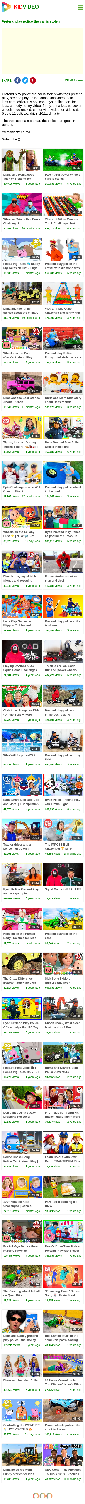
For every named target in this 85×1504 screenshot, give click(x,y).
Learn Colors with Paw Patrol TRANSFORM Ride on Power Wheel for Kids (62, 1161)
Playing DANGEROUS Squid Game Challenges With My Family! (20, 670)
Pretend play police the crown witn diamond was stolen (62, 268)
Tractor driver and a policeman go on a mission (17, 848)
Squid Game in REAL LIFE (63, 889)
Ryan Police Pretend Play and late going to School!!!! (21, 893)
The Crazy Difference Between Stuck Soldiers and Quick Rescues (19, 982)
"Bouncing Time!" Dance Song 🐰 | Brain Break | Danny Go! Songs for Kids (63, 1295)
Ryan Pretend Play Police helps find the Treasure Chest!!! (62, 536)
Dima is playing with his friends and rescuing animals (19, 580)
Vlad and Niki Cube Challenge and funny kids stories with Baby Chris (62, 313)
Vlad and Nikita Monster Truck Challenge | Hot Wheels (61, 223)
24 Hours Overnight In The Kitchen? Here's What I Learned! (63, 1384)
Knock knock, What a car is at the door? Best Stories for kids (62, 1027)
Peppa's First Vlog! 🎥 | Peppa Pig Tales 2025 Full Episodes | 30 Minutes (21, 1072)
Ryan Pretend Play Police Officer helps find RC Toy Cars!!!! (21, 1027)
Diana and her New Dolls (20, 1380)
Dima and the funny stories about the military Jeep (20, 313)
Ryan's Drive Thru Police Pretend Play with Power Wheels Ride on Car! (62, 1250)
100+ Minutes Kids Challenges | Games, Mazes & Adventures (17, 1206)
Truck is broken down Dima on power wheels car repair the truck (61, 670)
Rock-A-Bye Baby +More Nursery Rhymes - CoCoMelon (20, 1250)
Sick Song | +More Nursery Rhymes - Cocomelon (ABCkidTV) (61, 982)
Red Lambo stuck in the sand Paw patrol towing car (61, 1340)
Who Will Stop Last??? (19, 755)
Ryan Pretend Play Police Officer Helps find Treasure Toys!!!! (62, 446)
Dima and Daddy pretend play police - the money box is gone (20, 1340)
